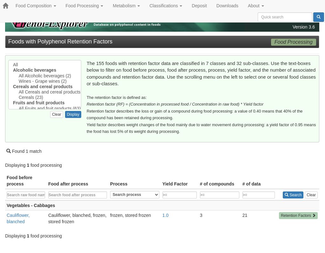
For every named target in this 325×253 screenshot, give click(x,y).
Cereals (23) (44, 97)
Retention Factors (298, 215)
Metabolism (126, 5)
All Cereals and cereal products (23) (44, 92)
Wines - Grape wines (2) (44, 81)
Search (293, 195)
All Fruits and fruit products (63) (44, 108)
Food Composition (36, 5)
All (44, 65)
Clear (56, 114)
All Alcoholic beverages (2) (44, 76)
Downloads (227, 5)
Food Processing (84, 5)
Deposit (199, 5)
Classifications (165, 5)
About (256, 5)
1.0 (165, 215)
